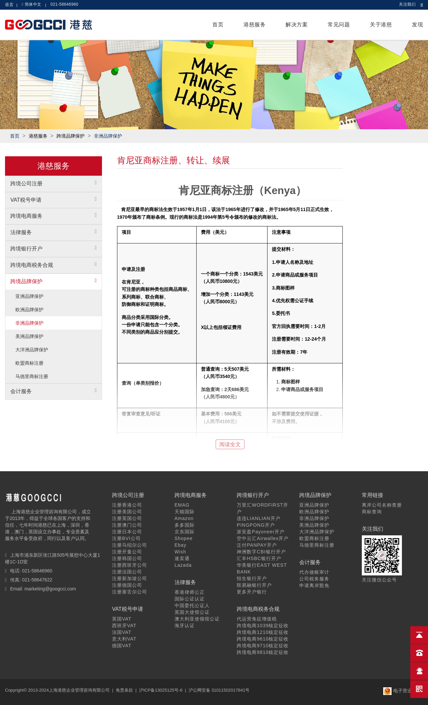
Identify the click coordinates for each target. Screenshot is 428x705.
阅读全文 (230, 444)
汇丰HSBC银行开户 (259, 558)
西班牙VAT (124, 625)
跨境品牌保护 (26, 281)
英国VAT (121, 619)
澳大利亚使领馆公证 (197, 619)
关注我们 (407, 4)
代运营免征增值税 (257, 619)
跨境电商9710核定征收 (263, 645)
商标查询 (372, 511)
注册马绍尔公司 (129, 545)
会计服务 (21, 391)
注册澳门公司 (127, 525)
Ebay (181, 545)
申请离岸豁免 (314, 585)
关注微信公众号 (379, 579)
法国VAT (121, 632)
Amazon (184, 518)
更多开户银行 (252, 591)
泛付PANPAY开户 (257, 545)
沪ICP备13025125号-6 (161, 690)
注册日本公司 (127, 531)
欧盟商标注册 (29, 363)
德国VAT (121, 645)
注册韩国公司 (127, 558)
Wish (180, 551)
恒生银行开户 (252, 578)
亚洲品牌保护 (29, 296)
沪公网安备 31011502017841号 (219, 690)
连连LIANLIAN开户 (258, 518)
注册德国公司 (127, 585)
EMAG (182, 505)
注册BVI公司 (126, 538)
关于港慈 (381, 24)
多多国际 (185, 525)
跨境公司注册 (26, 183)
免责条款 (124, 690)
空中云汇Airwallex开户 (263, 538)
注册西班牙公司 (129, 565)
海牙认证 (185, 625)
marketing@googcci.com (50, 588)
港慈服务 (254, 24)
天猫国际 (185, 511)
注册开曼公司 (127, 551)
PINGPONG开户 (256, 525)
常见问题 (339, 24)
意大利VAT (124, 639)
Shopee (184, 538)
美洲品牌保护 (29, 336)
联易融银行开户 (254, 585)
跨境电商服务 (26, 216)
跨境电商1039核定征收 (263, 625)
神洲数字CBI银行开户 (261, 551)
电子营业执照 (402, 690)
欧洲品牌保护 (29, 309)
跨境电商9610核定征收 (263, 639)
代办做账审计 (314, 572)
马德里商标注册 (31, 376)
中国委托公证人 (192, 605)
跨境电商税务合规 (31, 265)
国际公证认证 (190, 598)
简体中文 (33, 4)
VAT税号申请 (25, 200)
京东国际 (185, 531)
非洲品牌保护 (108, 136)
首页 (217, 24)
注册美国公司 (127, 511)
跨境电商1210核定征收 (263, 632)
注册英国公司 (127, 518)
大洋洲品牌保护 (31, 349)
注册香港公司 (127, 505)
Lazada (183, 565)
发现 (417, 24)
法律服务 (21, 232)
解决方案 (297, 24)
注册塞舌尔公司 (129, 591)
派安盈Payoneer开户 (261, 531)
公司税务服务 (314, 578)
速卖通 (182, 558)
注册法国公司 (127, 571)
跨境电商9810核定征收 (263, 652)
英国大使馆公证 (192, 612)
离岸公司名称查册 (382, 505)
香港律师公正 (190, 592)
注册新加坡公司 (129, 578)
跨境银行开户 (26, 248)
